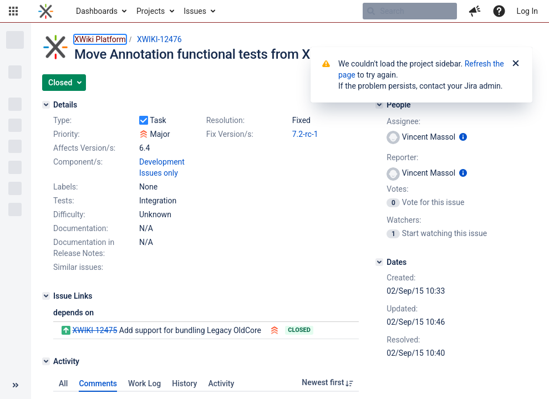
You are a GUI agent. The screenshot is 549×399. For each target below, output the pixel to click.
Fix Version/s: (229, 134)
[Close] (515, 63)
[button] (13, 11)
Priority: (66, 134)
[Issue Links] (46, 296)
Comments (98, 383)
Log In (527, 11)
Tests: (63, 200)
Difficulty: (69, 214)
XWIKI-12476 (159, 39)
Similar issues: (78, 267)
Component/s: (78, 161)
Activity (221, 383)
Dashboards (97, 11)
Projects (150, 11)
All (63, 383)
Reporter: (402, 157)
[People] (379, 105)
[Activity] (46, 361)
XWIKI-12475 (94, 330)
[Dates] (379, 262)
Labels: (65, 186)
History (184, 383)
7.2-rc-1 (305, 134)
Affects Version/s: (84, 148)
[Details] (46, 105)
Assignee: (403, 121)
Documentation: (80, 228)
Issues (195, 11)
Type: (62, 120)
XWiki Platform (100, 39)
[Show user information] (463, 136)
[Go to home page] (45, 11)
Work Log (144, 383)
